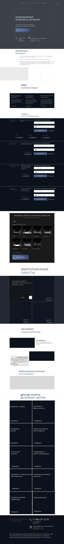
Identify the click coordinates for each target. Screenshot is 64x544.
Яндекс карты (33, 40)
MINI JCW (25, 320)
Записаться (40, 130)
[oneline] (44, 122)
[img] (43, 289)
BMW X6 (48, 320)
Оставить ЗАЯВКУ (43, 106)
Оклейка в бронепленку (39, 407)
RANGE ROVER (49, 298)
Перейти (23, 297)
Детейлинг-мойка (17, 407)
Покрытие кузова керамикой (18, 498)
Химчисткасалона (15, 453)
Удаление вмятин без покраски (40, 430)
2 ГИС (38, 40)
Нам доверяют (43, 3)
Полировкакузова (15, 430)
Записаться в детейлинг (23, 30)
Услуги (28, 3)
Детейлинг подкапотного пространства (21, 475)
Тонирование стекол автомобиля (41, 453)
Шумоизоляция (40, 498)
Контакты (57, 3)
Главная (15, 8)
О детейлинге (22, 3)
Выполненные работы (35, 3)
